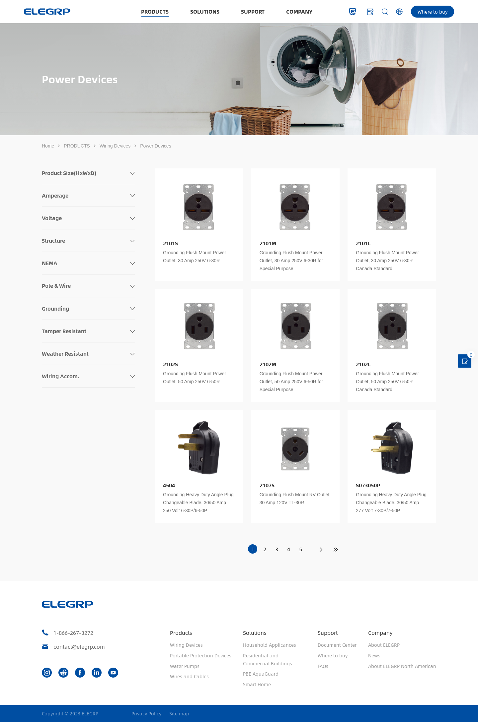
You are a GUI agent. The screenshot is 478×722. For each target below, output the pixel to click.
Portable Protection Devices (200, 655)
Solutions (255, 633)
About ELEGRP (384, 644)
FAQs (323, 666)
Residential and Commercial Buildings (267, 659)
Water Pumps (184, 666)
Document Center (337, 644)
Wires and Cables (189, 676)
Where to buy (432, 11)
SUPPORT (253, 11)
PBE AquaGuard (261, 673)
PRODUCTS (155, 11)
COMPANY (299, 11)
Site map (179, 713)
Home (48, 146)
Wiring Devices (115, 146)
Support (328, 633)
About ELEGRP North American (402, 666)
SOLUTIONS (204, 11)
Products (181, 633)
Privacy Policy (146, 713)
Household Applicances (269, 644)
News (374, 655)
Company (380, 633)
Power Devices (155, 146)
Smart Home (257, 684)
